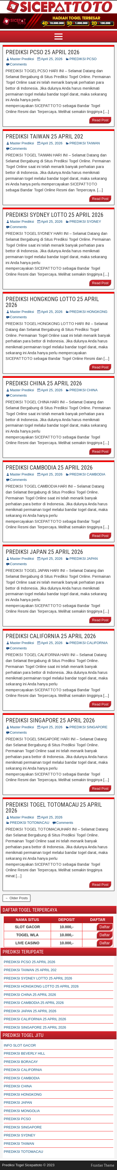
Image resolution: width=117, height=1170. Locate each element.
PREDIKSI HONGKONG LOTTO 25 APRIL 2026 (52, 302)
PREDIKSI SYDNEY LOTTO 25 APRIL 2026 (55, 214)
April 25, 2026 (52, 59)
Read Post (100, 120)
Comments (18, 64)
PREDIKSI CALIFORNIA (89, 643)
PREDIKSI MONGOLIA (22, 1111)
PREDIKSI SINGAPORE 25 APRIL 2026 (50, 720)
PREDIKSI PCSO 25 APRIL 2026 (43, 52)
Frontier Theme (102, 1165)
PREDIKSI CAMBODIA (87, 474)
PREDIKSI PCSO (83, 59)
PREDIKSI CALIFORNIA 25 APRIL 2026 (51, 636)
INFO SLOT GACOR (20, 1045)
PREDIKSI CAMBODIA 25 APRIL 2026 (49, 467)
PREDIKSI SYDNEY (85, 222)
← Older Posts (16, 898)
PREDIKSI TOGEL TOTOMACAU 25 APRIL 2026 (54, 807)
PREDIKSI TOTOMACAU (29, 823)
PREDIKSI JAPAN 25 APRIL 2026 (44, 552)
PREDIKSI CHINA (84, 390)
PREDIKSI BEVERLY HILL (24, 1053)
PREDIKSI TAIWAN (85, 143)
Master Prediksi (22, 59)
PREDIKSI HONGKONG (89, 312)
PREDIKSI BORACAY (21, 1062)
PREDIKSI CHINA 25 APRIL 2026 (44, 383)
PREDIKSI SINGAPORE (89, 727)
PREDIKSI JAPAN (84, 559)
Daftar (105, 927)
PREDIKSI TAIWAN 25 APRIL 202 (44, 136)
